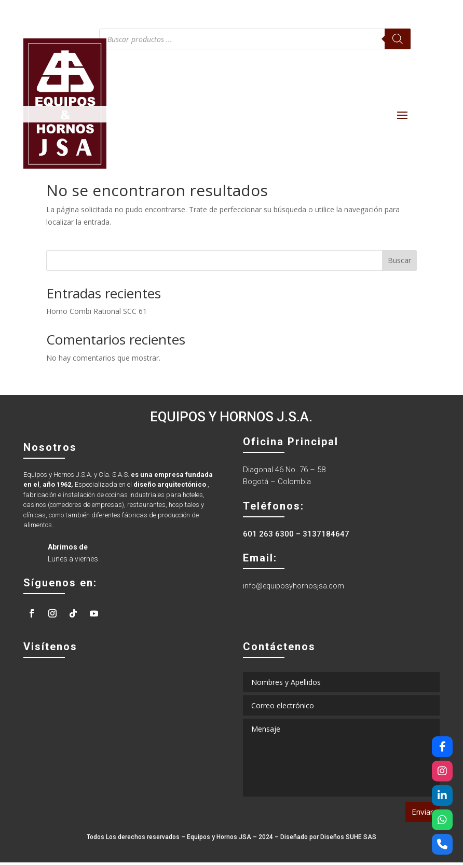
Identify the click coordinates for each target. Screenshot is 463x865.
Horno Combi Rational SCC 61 (96, 314)
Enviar (422, 814)
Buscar (399, 263)
